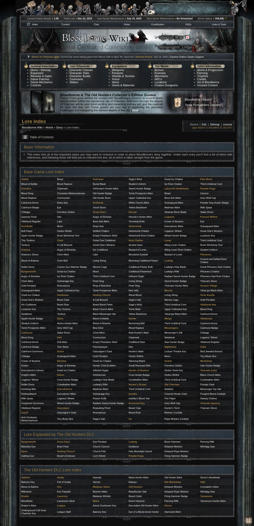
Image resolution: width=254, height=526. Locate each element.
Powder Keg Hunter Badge (214, 202)
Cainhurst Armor (30, 202)
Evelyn (25, 365)
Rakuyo (133, 482)
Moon (60, 226)
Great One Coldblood (104, 240)
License (227, 124)
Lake (59, 221)
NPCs (158, 79)
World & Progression (210, 70)
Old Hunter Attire (173, 477)
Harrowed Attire (172, 512)
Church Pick (99, 451)
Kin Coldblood (100, 249)
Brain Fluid (63, 446)
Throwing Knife (137, 221)
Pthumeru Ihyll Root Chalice (215, 276)
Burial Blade (99, 184)
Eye (59, 207)
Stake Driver (206, 212)
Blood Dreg (27, 193)
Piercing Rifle (207, 441)
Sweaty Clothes (208, 398)
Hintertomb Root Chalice (142, 235)
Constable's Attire (209, 487)
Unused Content (207, 85)
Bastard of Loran (137, 249)
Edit (204, 124)
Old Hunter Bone (102, 198)
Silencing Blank (137, 361)
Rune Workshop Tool (68, 235)
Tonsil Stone (99, 207)
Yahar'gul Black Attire (211, 290)
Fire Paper (170, 398)
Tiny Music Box (208, 356)
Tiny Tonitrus (28, 240)
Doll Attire (62, 342)
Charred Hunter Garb (175, 394)
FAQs (188, 24)
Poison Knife (99, 398)
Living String (99, 260)
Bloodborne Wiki (32, 127)
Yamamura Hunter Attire (213, 501)
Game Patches (39, 79)
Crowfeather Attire (138, 379)
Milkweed (26, 491)
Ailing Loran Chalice (175, 245)
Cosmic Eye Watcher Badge (72, 267)
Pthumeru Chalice (209, 271)
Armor (116, 79)
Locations (161, 82)
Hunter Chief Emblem (104, 365)
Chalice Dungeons (166, 85)
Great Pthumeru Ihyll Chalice (215, 267)
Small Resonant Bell (139, 365)
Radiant (168, 276)
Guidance (134, 446)
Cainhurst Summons (32, 351)
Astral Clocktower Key (104, 505)
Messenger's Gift (173, 332)
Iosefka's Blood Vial (139, 398)
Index (35, 24)
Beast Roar (63, 304)
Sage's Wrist (135, 179)
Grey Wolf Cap (208, 198)
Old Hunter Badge (102, 193)
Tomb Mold (135, 309)
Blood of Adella (29, 184)
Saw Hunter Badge (174, 342)
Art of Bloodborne (208, 82)
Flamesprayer (100, 347)
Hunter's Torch (172, 408)
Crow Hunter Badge (139, 375)
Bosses (159, 70)
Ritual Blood (135, 295)
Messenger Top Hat (210, 389)
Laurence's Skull (66, 501)
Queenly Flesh (29, 217)
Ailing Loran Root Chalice (177, 249)
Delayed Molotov (173, 446)
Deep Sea (62, 202)
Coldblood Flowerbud (140, 271)
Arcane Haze (136, 245)
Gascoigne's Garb (102, 351)
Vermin (96, 482)
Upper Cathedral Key (140, 198)
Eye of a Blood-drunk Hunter (144, 512)
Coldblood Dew (137, 342)
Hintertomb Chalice (139, 231)
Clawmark (62, 188)
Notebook (169, 337)
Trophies (202, 76)
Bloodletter (27, 501)
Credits (201, 79)
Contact (65, 24)
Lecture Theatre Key (175, 351)
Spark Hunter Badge (32, 235)
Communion (63, 198)
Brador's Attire (28, 505)
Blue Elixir (98, 328)
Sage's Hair (135, 299)
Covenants (76, 79)
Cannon (204, 193)
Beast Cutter (135, 496)
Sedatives (26, 314)
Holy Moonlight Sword (140, 451)
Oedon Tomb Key (173, 370)
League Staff (64, 512)
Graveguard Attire (173, 202)
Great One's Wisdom (211, 231)
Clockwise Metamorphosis (71, 193)
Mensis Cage (100, 267)
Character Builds (79, 76)
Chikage (25, 212)
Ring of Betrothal (102, 285)
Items (115, 82)
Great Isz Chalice (173, 179)
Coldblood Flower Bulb (141, 267)
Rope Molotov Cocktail (176, 419)
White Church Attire (139, 202)
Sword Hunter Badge (140, 188)
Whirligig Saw (207, 446)
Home (34, 70)
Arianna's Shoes (30, 254)
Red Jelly (134, 290)
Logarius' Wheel (173, 231)
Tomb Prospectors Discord (202, 105)
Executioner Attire (173, 226)
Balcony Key (28, 482)
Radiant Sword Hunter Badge (108, 403)
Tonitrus (25, 245)
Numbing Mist (28, 389)
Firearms (117, 73)
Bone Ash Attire (172, 198)
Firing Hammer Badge (176, 456)
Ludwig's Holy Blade (175, 267)
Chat (96, 24)
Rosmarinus (63, 285)
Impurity (97, 477)
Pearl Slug (98, 281)
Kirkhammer (99, 375)
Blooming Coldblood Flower (143, 260)
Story (59, 127)
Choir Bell (62, 260)
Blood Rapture (64, 184)
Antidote (168, 389)
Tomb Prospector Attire (141, 193)
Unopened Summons (32, 403)
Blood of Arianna (30, 260)
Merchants (161, 76)
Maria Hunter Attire (139, 477)
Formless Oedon (66, 212)
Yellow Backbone (138, 207)
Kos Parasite (64, 491)
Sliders (73, 82)
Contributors (157, 24)
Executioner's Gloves (32, 370)
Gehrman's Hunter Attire (106, 188)
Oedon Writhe (64, 231)
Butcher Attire (100, 491)
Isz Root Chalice (173, 184)
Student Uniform (137, 184)
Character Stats (79, 73)
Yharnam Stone (208, 281)
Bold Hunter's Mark (139, 332)
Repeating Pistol (101, 408)
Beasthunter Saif (137, 491)
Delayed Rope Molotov (176, 451)
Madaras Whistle (102, 496)
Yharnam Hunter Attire (176, 285)
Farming (202, 73)
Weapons (118, 70)
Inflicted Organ (136, 276)
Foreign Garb (207, 384)
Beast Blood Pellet (102, 304)
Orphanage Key (65, 281)
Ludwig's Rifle (171, 271)
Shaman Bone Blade (175, 212)
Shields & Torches (123, 76)
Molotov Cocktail (173, 412)
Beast (60, 179)
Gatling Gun (27, 456)
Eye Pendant (100, 441)
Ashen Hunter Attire (67, 323)
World (49, 127)
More (135, 110)
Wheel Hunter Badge (175, 235)
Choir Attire (63, 254)
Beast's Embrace (66, 456)
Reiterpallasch (29, 394)
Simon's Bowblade (210, 477)
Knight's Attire (28, 375)
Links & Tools (219, 24)
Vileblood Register (31, 221)
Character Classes (81, 70)
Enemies (160, 73)
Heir (59, 217)
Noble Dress (28, 267)
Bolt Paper (26, 231)
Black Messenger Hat (104, 314)
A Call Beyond (64, 245)
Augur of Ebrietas (102, 217)
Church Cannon (101, 446)
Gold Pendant (28, 285)
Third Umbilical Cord (211, 184)
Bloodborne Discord (198, 99)
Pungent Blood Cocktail (212, 394)
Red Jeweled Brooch (211, 351)
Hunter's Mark (136, 351)
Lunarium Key (207, 235)
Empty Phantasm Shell (105, 235)
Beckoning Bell (137, 323)
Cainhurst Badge (30, 207)
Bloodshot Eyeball (138, 254)
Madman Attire (172, 207)
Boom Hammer (172, 441)
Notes (127, 24)
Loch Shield (99, 456)
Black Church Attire (103, 309)
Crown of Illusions (173, 221)
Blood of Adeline (30, 487)
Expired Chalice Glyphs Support (187, 57)
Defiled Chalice (101, 231)
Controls (35, 85)
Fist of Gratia (64, 482)
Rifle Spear (206, 207)
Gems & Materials (123, 85)
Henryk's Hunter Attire (140, 217)
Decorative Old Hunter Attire (144, 505)
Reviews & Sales (41, 76)
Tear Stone (63, 347)
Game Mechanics (41, 82)
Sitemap (46, 70)
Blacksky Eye (28, 446)
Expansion (37, 73)
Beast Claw (63, 299)
